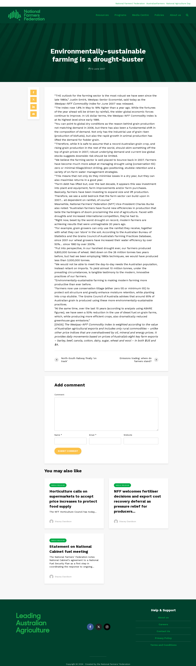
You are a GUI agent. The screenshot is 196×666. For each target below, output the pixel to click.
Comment (59, 395)
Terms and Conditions (163, 639)
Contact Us (163, 625)
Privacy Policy (163, 632)
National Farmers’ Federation (130, 3)
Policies (159, 15)
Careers (163, 618)
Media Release (58, 485)
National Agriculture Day (178, 3)
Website (128, 435)
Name (58, 435)
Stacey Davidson (60, 521)
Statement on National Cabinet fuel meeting (70, 549)
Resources (102, 15)
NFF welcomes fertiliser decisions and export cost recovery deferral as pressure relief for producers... (137, 501)
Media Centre (140, 15)
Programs (120, 15)
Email (92, 435)
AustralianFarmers (155, 3)
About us (175, 15)
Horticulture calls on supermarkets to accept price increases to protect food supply (73, 498)
